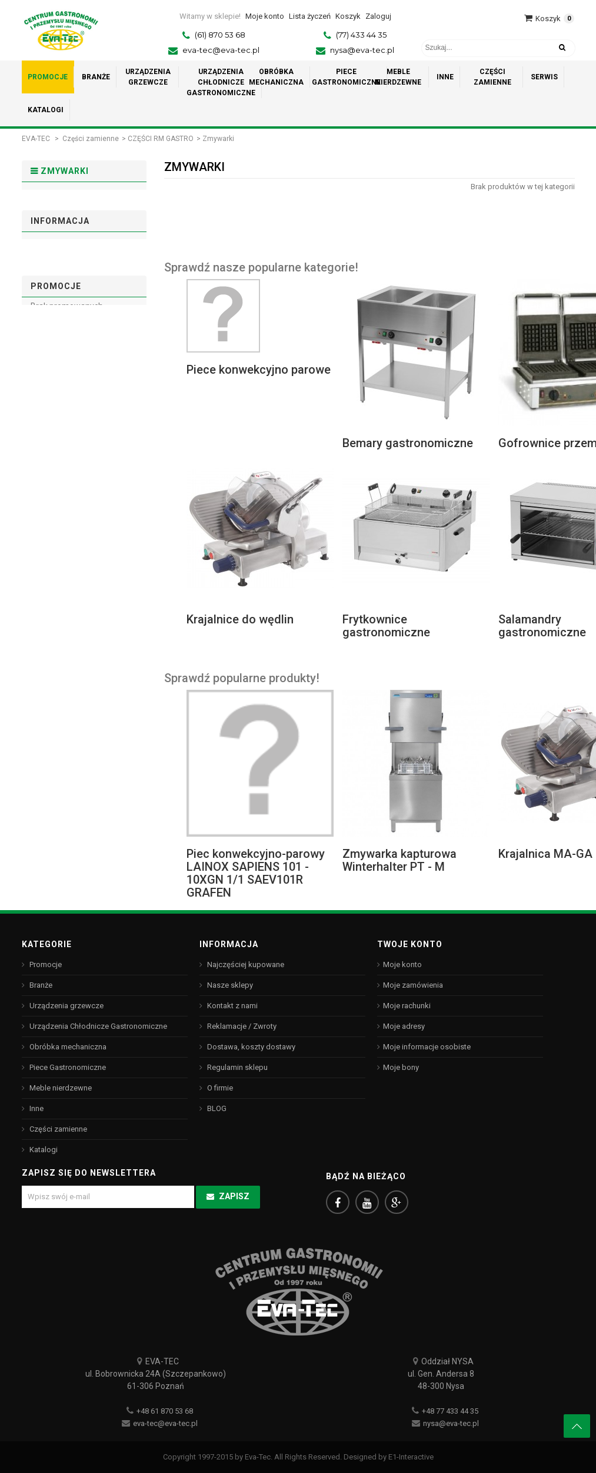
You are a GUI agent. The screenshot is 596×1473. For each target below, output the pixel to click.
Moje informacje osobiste (427, 1046)
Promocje (56, 432)
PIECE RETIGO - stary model (73, 209)
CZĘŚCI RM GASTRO (161, 139)
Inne (36, 1108)
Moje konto (402, 964)
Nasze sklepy (62, 371)
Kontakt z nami (231, 1005)
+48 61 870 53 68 (164, 1411)
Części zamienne (90, 139)
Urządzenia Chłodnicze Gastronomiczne (97, 1026)
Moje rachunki (407, 1005)
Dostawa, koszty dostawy (83, 313)
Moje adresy (404, 1026)
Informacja (60, 285)
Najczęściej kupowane (244, 964)
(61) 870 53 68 (220, 34)
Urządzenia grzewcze (66, 1005)
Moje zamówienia (413, 985)
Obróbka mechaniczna (67, 1046)
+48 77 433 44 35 (450, 1411)
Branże (40, 985)
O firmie (52, 352)
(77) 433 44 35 (361, 34)
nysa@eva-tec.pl (362, 50)
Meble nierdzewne (60, 1087)
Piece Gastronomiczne (67, 1067)
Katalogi (43, 1149)
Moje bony (401, 1067)
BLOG (216, 1108)
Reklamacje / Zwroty (241, 1026)
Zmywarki (56, 235)
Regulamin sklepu (69, 332)
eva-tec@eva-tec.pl (220, 50)
